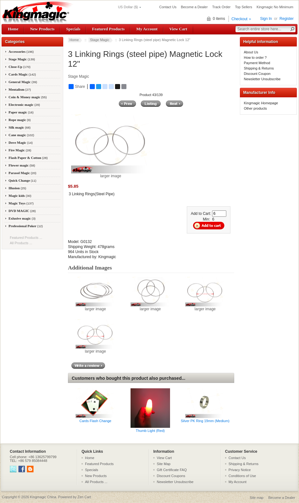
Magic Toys (21, 203)
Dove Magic (21, 142)
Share (77, 86)
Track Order (221, 7)
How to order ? (255, 57)
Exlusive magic (22, 218)
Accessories (21, 51)
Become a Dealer (194, 7)
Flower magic (22, 165)
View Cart (178, 29)
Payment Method (257, 63)
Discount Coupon (257, 74)
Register (286, 18)
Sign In (266, 18)
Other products (255, 108)
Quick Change (22, 180)
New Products (42, 29)
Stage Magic (99, 40)
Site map (256, 498)
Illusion (17, 188)
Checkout (239, 19)
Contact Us (167, 7)
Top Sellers (243, 7)
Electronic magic (24, 104)
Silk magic (20, 127)
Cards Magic (22, 74)
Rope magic (20, 120)
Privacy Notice (240, 470)
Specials (73, 29)
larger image (95, 307)
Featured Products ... (26, 237)
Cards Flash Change (95, 421)
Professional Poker (26, 226)
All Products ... (21, 243)
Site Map (163, 464)
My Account (146, 29)
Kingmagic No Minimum (275, 7)
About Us (251, 52)
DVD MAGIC (22, 211)
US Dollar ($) (128, 7)
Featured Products (108, 29)
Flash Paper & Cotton (28, 158)
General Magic (23, 82)
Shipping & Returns (259, 68)
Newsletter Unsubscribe (262, 79)
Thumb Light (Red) (150, 431)
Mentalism (20, 89)
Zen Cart (84, 497)
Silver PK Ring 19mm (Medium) (205, 421)
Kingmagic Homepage (261, 103)
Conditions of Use (242, 476)
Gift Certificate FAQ (172, 470)
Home (13, 29)
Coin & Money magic (28, 97)
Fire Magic (20, 150)
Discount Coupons (171, 476)
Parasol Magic (22, 173)
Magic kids (20, 195)
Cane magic (21, 135)
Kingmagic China (43, 497)
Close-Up (19, 67)
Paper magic (21, 112)
